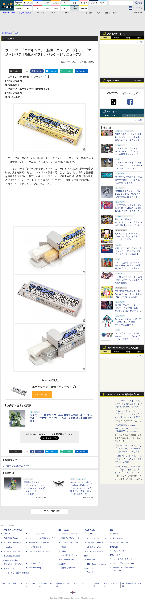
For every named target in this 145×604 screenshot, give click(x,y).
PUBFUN (114, 547)
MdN (86, 556)
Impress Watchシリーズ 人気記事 (123, 348)
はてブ (53, 71)
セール (114, 13)
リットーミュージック (70, 534)
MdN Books (91, 560)
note (68, 71)
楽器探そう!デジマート (70, 538)
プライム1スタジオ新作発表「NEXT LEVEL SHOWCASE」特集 (124, 395)
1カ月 (138, 38)
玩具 (90, 13)
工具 (98, 13)
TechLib (90, 572)
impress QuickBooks (121, 543)
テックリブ (88, 568)
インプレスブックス (37, 563)
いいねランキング (133, 116)
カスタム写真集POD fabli (123, 563)
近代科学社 (62, 564)
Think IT (7, 534)
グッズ (82, 13)
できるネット (9, 568)
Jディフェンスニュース (96, 538)
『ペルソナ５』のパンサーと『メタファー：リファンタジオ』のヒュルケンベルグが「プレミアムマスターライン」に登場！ (128, 417)
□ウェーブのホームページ (16, 465)
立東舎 (64, 547)
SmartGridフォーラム (37, 534)
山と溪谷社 (62, 551)
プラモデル (39, 13)
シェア (39, 71)
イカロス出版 (89, 530)
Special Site (113, 80)
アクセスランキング (116, 34)
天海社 (116, 534)
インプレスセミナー (37, 547)
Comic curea (118, 538)
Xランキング (113, 111)
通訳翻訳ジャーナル (95, 543)
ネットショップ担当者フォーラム (42, 538)
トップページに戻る (49, 511)
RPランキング (111, 116)
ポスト (17, 71)
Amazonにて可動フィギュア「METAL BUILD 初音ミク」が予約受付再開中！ (128, 322)
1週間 (127, 38)
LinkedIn (83, 71)
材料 (106, 13)
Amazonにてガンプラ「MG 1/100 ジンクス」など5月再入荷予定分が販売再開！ (127, 194)
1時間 (105, 38)
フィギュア (52, 13)
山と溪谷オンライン (69, 555)
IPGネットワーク (117, 555)
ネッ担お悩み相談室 (12, 556)
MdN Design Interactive (96, 564)
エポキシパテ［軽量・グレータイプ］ (54, 386)
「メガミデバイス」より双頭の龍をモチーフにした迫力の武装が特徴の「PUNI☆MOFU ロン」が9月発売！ (128, 283)
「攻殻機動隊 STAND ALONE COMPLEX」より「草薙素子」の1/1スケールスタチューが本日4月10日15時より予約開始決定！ (128, 431)
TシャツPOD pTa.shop (122, 559)
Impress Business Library (39, 543)
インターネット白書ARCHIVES (16, 573)
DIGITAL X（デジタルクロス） (41, 551)
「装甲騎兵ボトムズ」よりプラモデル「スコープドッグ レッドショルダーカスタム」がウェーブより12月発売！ (35, 488)
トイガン (65, 13)
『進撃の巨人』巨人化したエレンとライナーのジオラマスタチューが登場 (128, 459)
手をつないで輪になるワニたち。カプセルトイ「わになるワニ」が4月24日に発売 (128, 294)
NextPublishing (35, 568)
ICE (111, 530)
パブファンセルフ (120, 551)
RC (74, 13)
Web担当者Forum (11, 538)
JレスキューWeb (94, 547)
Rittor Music (63, 530)
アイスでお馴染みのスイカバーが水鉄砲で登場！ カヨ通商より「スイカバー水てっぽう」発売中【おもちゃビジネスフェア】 (128, 268)
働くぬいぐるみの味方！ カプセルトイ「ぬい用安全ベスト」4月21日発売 (128, 236)
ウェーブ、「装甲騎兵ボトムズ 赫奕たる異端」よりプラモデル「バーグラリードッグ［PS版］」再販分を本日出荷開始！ (61, 418)
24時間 (116, 38)
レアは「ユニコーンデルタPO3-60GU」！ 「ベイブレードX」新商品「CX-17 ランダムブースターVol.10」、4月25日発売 (128, 339)
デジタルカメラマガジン (13, 564)
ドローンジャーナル (12, 551)
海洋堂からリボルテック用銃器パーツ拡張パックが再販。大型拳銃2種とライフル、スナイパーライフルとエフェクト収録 (128, 182)
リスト (26, 71)
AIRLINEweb (92, 534)
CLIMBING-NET (67, 560)
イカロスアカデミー (95, 551)
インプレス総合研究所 (12, 543)
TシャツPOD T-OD (69, 543)
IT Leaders (8, 547)
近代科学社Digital (68, 568)
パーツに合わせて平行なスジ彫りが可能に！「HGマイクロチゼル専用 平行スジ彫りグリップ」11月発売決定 (81, 488)
